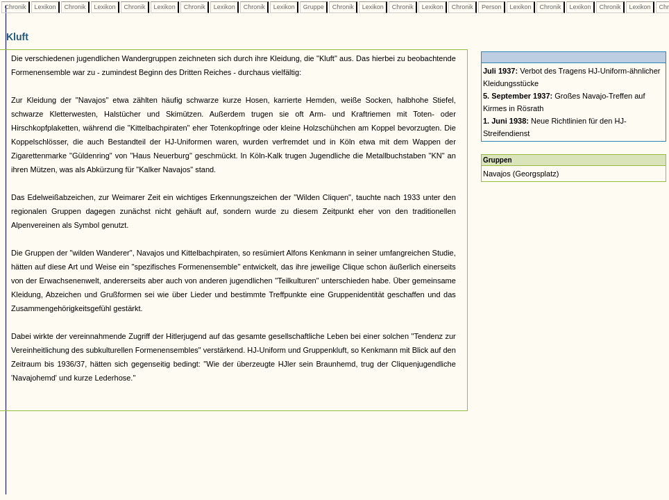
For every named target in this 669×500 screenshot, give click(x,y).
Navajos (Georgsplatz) (521, 173)
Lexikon (45, 6)
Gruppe (313, 6)
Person (491, 6)
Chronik (15, 6)
